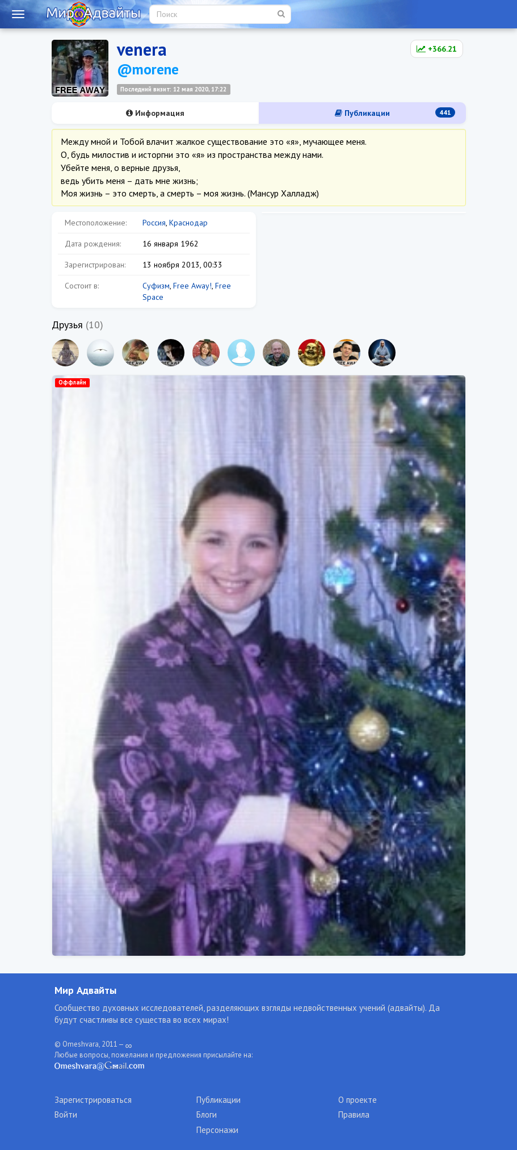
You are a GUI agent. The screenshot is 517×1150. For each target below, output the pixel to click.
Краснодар (188, 223)
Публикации (395, 112)
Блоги (206, 1114)
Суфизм (156, 286)
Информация (155, 113)
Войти (65, 1114)
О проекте (357, 1099)
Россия (154, 223)
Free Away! (192, 286)
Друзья (67, 324)
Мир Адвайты (85, 990)
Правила (353, 1114)
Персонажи (217, 1129)
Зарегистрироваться (93, 1099)
